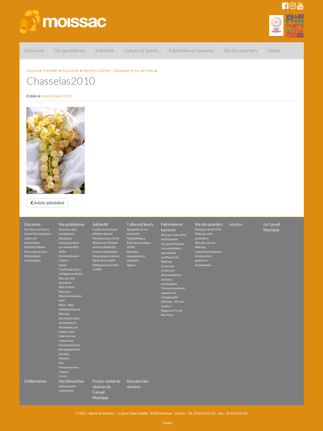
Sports (131, 265)
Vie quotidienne (70, 50)
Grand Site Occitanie (37, 233)
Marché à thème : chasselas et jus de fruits (118, 70)
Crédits (167, 423)
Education (65, 238)
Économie (70, 70)
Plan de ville (67, 278)
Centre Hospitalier (105, 251)
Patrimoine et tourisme (191, 50)
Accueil (32, 70)
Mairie (274, 50)
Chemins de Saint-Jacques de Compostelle (173, 292)
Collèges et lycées (71, 273)
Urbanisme (66, 340)
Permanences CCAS (106, 238)
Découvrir (34, 50)
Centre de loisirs (70, 269)
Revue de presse (35, 251)
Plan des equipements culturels (136, 256)
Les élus (235, 224)
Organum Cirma (171, 310)
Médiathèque (136, 238)
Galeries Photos (35, 247)
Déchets (64, 358)
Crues (63, 376)
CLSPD (97, 269)
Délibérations (35, 381)
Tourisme (65, 291)
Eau (61, 362)
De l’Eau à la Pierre (36, 229)
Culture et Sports (141, 50)
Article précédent (47, 203)
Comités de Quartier (208, 251)
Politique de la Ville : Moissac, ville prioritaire (209, 234)
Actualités (50, 70)
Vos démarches (71, 381)
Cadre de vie (67, 336)
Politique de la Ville (106, 265)
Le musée (167, 266)
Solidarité (104, 50)
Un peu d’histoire (172, 243)
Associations (203, 265)
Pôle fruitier (67, 287)
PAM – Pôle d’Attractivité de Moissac (69, 309)
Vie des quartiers (240, 50)
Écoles (63, 265)
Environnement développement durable (69, 349)
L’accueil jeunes (69, 242)
